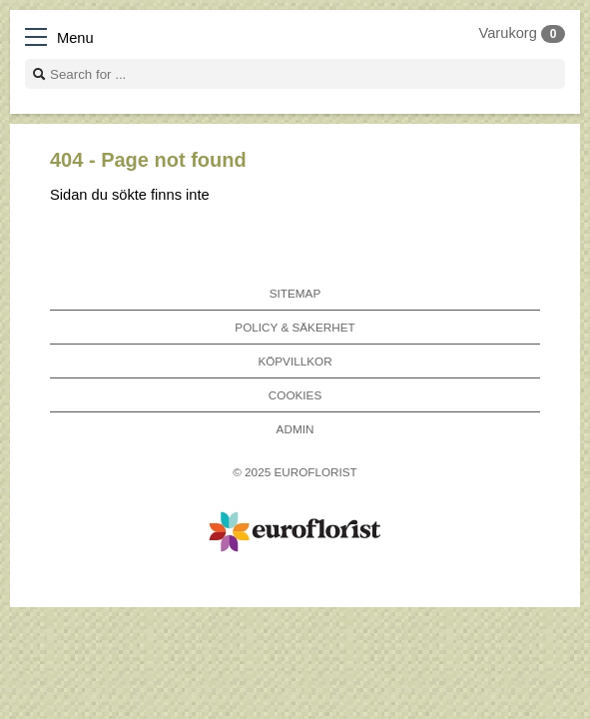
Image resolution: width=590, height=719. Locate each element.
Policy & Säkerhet (294, 327)
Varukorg (522, 33)
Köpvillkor (294, 361)
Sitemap (295, 293)
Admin (295, 428)
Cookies (295, 394)
